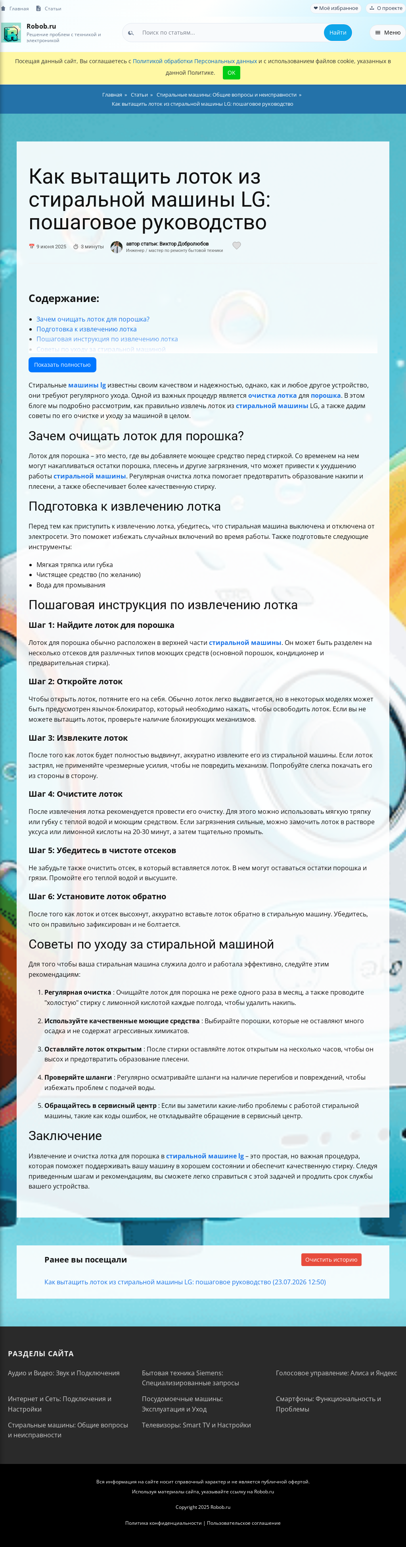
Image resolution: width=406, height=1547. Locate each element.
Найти (338, 32)
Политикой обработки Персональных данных (195, 61)
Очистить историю (331, 1259)
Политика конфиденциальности (163, 1523)
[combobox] (237, 32)
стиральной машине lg (205, 1156)
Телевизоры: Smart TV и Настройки (196, 1425)
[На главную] (11, 32)
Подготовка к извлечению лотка (86, 329)
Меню (388, 32)
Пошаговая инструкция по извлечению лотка (107, 339)
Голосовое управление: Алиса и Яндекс (336, 1373)
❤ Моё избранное (336, 8)
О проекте (385, 8)
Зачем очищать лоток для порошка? (92, 319)
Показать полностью (62, 364)
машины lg (87, 385)
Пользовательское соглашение (244, 1523)
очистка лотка (272, 395)
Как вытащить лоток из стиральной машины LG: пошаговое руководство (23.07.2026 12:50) (185, 1282)
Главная (14, 8)
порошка (326, 395)
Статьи (48, 8)
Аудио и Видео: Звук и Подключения (64, 1373)
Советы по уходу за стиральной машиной (101, 349)
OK (232, 72)
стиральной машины (272, 405)
